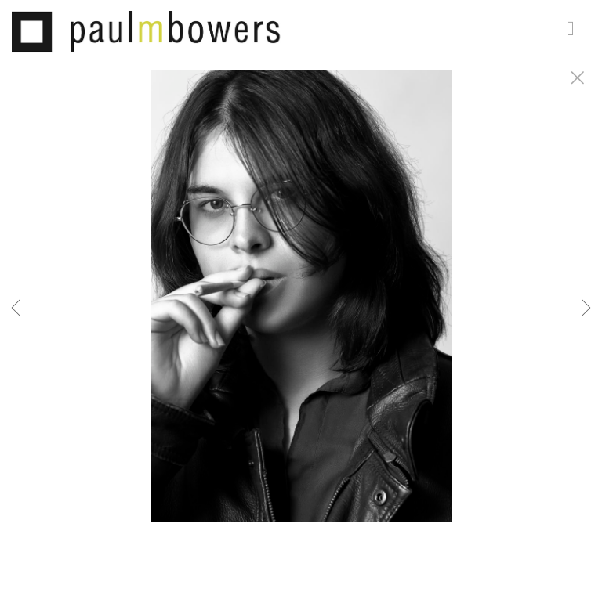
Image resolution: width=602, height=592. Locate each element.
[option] (301, 315)
